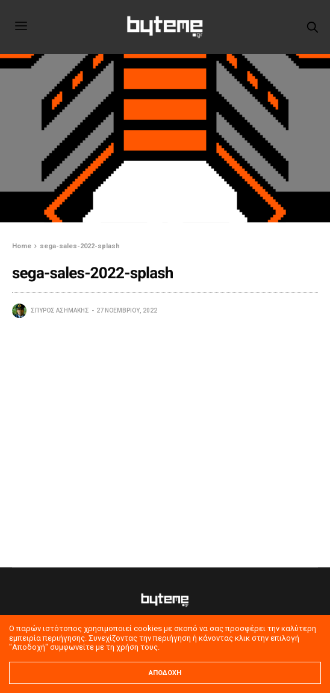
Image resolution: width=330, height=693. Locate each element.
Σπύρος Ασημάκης (60, 310)
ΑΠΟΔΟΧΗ (165, 673)
